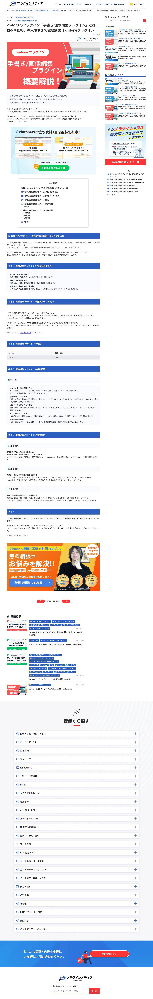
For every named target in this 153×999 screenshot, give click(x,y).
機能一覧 (27, 206)
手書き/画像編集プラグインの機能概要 (38, 203)
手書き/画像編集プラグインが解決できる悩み (40, 192)
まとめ (25, 222)
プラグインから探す (83, 4)
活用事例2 (27, 215)
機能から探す (119, 4)
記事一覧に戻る (53, 601)
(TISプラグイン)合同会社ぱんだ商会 (26, 21)
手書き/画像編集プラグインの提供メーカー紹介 (41, 196)
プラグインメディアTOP (64, 4)
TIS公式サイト (25, 332)
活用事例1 (27, 213)
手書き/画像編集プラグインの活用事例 (38, 210)
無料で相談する (109, 953)
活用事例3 (27, 218)
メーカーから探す (102, 4)
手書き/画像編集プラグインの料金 (36, 200)
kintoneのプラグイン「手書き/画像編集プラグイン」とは (45, 188)
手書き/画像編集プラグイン (24, 17)
